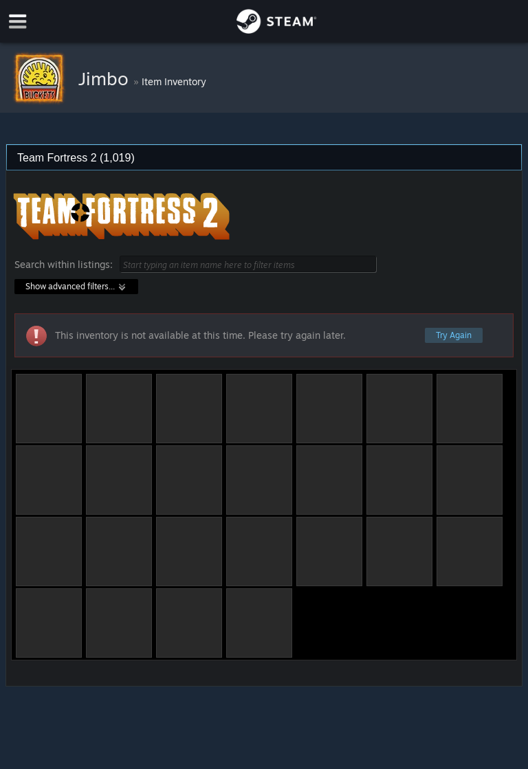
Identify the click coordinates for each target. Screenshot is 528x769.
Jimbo (105, 78)
